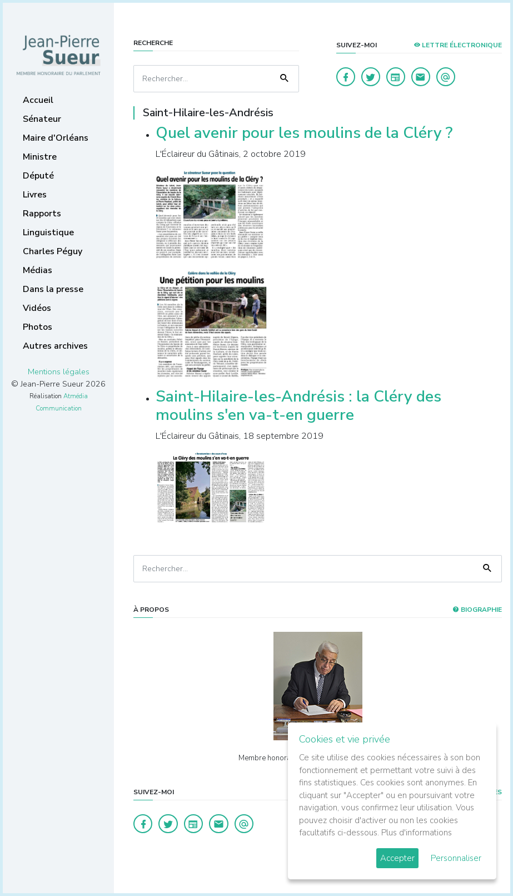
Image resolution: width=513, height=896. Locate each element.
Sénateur (42, 119)
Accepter (397, 858)
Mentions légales (58, 371)
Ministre (40, 157)
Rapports (42, 213)
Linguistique (48, 232)
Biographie (477, 609)
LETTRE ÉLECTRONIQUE (458, 45)
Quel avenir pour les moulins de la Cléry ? (304, 132)
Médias (37, 270)
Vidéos (37, 308)
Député (38, 176)
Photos (37, 327)
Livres (35, 195)
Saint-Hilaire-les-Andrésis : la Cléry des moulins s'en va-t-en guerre (298, 406)
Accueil (38, 100)
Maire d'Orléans (55, 138)
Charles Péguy (52, 251)
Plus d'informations (416, 832)
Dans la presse (53, 289)
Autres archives (55, 346)
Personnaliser (456, 858)
